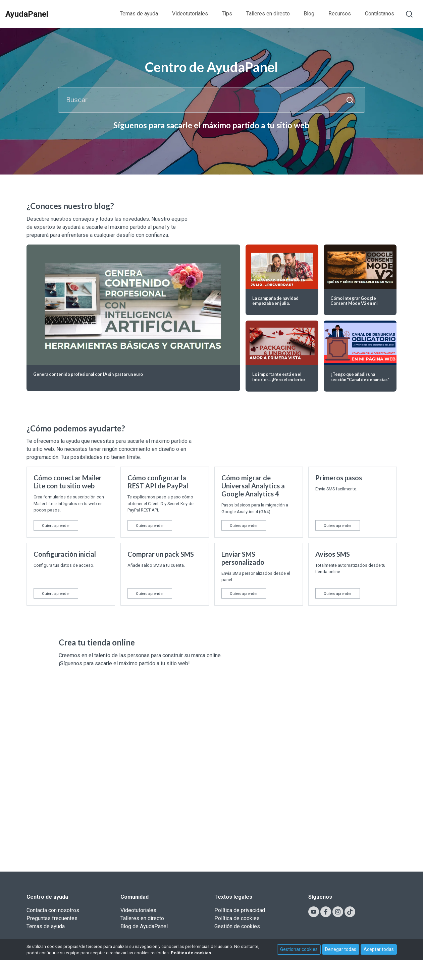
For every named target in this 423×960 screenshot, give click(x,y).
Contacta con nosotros (53, 910)
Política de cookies (237, 918)
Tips (227, 13)
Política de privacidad (239, 910)
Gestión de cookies (237, 926)
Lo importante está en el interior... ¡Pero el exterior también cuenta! (278, 379)
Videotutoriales (190, 13)
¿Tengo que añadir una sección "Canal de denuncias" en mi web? (359, 379)
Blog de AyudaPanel (144, 926)
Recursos (339, 13)
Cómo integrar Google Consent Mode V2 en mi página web (354, 303)
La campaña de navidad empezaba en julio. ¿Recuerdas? (275, 303)
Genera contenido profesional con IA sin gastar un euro (88, 374)
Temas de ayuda (139, 13)
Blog (309, 13)
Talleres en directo (268, 13)
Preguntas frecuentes (52, 918)
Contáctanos (379, 13)
